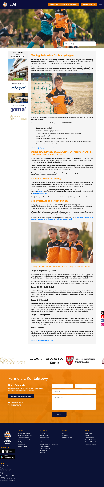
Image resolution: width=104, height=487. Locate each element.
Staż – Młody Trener (90, 439)
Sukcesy (42, 452)
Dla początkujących (23, 437)
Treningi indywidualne (24, 442)
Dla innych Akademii (90, 444)
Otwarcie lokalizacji (90, 442)
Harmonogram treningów (25, 435)
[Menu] (100, 4)
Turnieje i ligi (43, 450)
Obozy (64, 433)
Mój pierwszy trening (24, 433)
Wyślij (59, 414)
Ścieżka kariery (44, 439)
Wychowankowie (45, 442)
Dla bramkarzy (22, 444)
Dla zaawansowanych (24, 439)
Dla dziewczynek (22, 446)
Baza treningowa (45, 448)
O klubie (42, 433)
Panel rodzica (89, 4)
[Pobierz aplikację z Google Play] (7, 457)
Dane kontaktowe (5, 466)
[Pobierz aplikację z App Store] (7, 451)
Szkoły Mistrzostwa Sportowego (49, 444)
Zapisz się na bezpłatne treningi (63, 4)
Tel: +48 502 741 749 (6, 470)
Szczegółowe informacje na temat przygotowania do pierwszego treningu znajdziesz (62, 218)
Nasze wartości (44, 437)
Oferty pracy (88, 433)
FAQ (1, 468)
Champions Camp (67, 437)
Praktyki (87, 435)
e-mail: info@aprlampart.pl (5, 472)
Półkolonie (65, 435)
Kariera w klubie (89, 437)
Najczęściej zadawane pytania (21, 396)
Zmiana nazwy (44, 435)
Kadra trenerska (44, 446)
